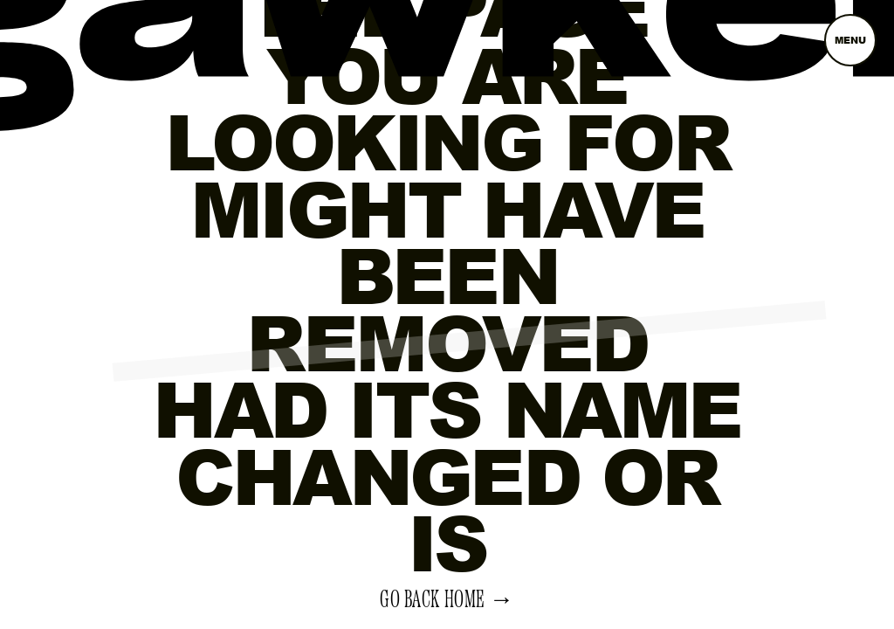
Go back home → (447, 600)
